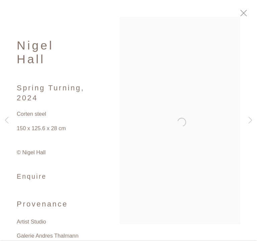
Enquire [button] (32, 178)
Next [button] (250, 120)
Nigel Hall (35, 53)
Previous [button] (6, 120)
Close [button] (245, 15)
